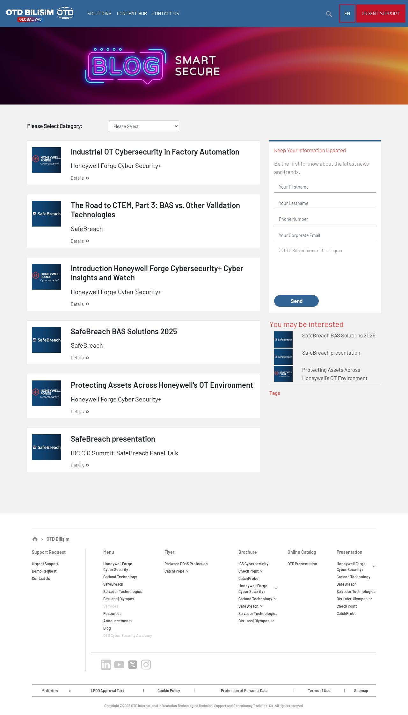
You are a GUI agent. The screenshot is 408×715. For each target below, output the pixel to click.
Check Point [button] (251, 571)
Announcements (117, 620)
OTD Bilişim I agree (313, 250)
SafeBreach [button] (251, 606)
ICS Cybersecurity (253, 563)
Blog (107, 628)
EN (347, 13)
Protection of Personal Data (244, 690)
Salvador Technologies (122, 591)
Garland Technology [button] (257, 599)
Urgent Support (381, 13)
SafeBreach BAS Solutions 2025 (338, 335)
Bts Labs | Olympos (118, 598)
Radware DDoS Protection (186, 563)
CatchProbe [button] (177, 571)
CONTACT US (165, 13)
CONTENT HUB (132, 13)
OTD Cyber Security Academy (127, 635)
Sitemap (361, 690)
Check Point (347, 606)
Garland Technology (120, 576)
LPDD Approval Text (107, 690)
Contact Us (41, 578)
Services (110, 606)
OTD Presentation (302, 563)
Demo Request (44, 571)
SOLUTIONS (99, 13)
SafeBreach (113, 584)
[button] (329, 14)
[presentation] (322, 274)
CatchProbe (248, 578)
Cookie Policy (168, 690)
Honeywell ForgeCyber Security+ (117, 566)
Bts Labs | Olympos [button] (256, 621)
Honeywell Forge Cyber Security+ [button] (258, 588)
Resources (112, 613)
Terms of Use (317, 250)
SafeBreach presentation (331, 352)
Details (80, 178)
